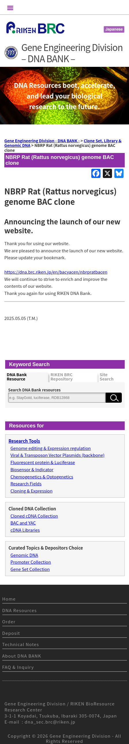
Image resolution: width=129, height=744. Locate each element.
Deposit (11, 633)
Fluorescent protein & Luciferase (42, 462)
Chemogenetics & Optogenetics (41, 477)
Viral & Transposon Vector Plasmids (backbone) (57, 455)
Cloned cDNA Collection (34, 516)
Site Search (106, 376)
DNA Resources (19, 610)
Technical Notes (20, 644)
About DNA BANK (21, 656)
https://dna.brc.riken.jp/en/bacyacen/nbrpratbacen (55, 272)
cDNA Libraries (25, 530)
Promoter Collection (30, 562)
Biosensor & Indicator (31, 469)
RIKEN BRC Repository (61, 376)
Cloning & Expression (31, 491)
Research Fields (25, 483)
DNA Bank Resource (17, 376)
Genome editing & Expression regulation (50, 448)
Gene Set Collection (30, 569)
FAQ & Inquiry (18, 667)
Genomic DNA (24, 555)
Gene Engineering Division (80, 736)
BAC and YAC (23, 523)
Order (9, 621)
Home (9, 599)
